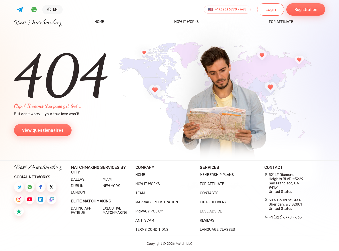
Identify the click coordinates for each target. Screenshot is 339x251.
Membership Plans (217, 175)
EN (52, 9)
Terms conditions (151, 229)
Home (99, 22)
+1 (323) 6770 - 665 (230, 9)
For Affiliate (281, 22)
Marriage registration (156, 202)
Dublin (77, 186)
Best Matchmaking (38, 23)
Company (144, 167)
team (140, 193)
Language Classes (217, 229)
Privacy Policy (149, 211)
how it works (186, 22)
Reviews (207, 220)
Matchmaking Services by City (98, 170)
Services (209, 167)
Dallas (77, 179)
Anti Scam (144, 220)
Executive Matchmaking (115, 210)
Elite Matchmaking (91, 201)
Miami (107, 179)
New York (111, 186)
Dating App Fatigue (81, 210)
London (78, 192)
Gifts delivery (213, 202)
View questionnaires (43, 130)
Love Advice (211, 211)
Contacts (209, 193)
